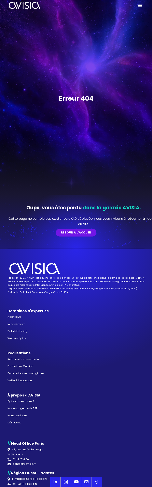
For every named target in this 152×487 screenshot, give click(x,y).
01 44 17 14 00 (21, 459)
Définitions (14, 422)
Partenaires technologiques (26, 373)
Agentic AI (14, 317)
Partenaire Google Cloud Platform (51, 292)
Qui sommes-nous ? (21, 401)
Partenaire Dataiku (18, 292)
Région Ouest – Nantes (32, 473)
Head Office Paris (27, 443)
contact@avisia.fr (24, 464)
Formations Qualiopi (21, 366)
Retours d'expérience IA (23, 359)
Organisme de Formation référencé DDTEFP (32, 288)
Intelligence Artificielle (47, 285)
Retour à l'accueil (76, 232)
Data (31, 285)
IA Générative (71, 285)
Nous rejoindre (17, 415)
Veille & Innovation (20, 380)
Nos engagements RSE (22, 408)
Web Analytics (17, 338)
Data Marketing (17, 331)
